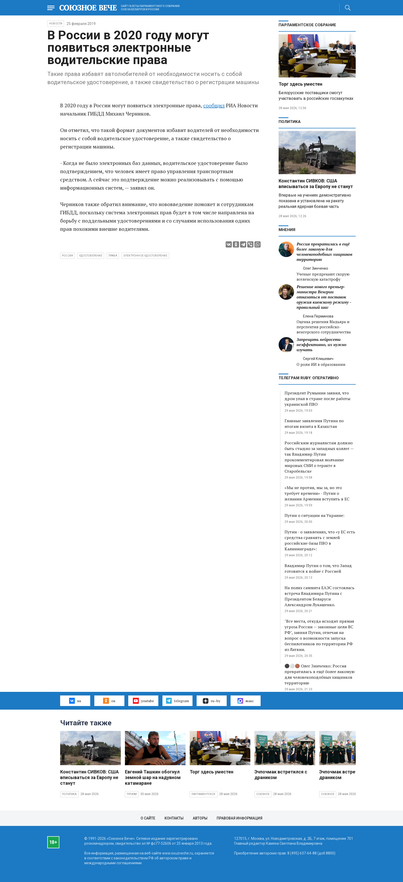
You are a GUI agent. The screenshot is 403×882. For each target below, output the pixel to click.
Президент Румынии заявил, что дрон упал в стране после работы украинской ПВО (317, 398)
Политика (290, 121)
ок (109, 700)
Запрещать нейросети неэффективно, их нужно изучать (321, 344)
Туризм (132, 794)
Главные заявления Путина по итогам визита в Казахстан (314, 423)
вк (75, 700)
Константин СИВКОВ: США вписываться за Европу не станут (316, 183)
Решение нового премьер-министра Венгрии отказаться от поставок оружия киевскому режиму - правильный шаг (324, 297)
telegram (177, 700)
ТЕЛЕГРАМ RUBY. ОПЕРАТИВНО (309, 378)
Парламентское (203, 794)
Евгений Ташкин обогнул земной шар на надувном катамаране (153, 777)
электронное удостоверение (145, 255)
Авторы (200, 818)
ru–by (211, 701)
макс (245, 701)
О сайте (148, 818)
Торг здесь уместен (300, 84)
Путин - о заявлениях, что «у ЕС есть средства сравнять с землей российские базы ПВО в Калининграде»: (320, 540)
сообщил (214, 105)
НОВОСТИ (55, 23)
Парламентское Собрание (307, 25)
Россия (67, 255)
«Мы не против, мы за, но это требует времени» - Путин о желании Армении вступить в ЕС (317, 493)
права (112, 255)
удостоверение (90, 255)
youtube (143, 700)
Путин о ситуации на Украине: (314, 515)
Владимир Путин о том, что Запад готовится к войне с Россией (318, 568)
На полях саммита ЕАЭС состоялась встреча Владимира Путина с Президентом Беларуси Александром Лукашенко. (319, 596)
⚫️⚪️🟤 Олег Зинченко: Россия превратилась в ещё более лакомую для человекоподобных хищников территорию (320, 674)
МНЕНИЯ (287, 229)
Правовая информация (239, 818)
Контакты (174, 818)
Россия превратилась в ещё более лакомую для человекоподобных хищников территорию (324, 252)
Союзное (263, 794)
